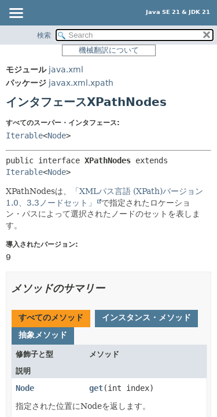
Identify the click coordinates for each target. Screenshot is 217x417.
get (96, 388)
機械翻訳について (109, 50)
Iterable (24, 135)
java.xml (66, 69)
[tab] (51, 318)
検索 (44, 35)
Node (56, 135)
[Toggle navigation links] (15, 14)
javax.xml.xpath (81, 82)
